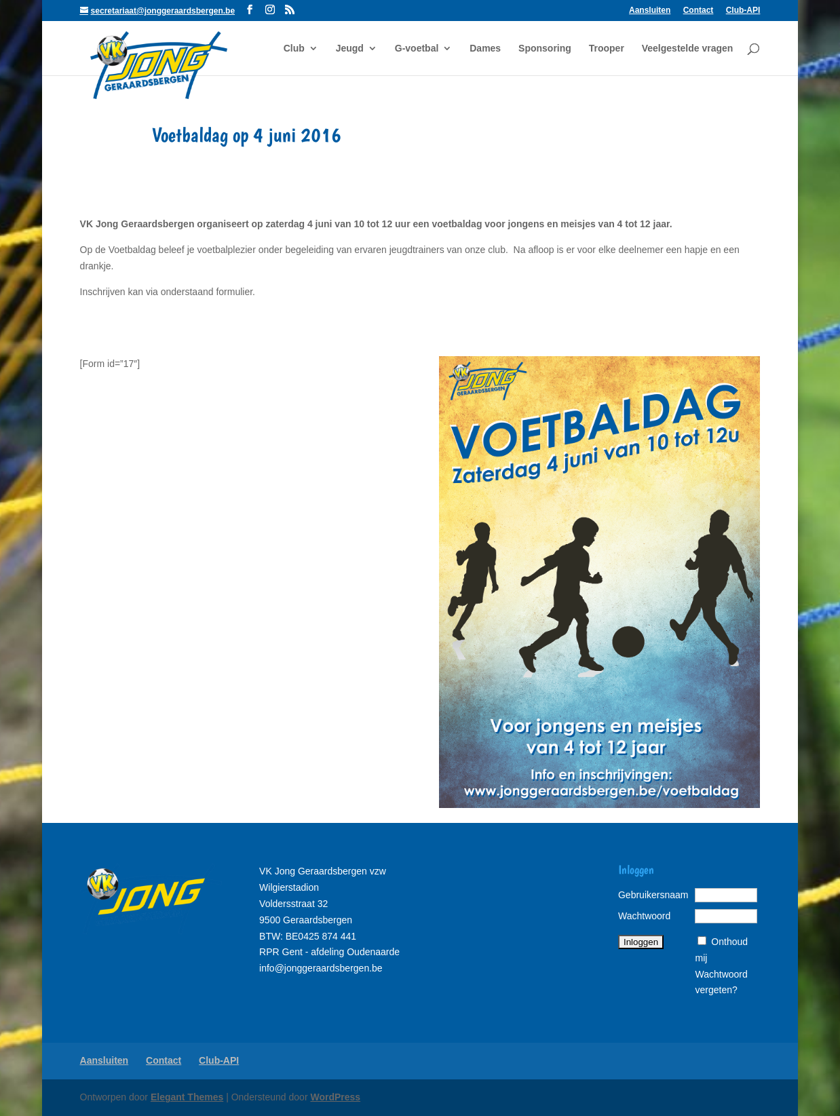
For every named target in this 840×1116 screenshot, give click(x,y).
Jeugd (350, 48)
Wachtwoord (644, 915)
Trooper (606, 48)
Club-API (743, 10)
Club (294, 48)
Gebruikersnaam (653, 894)
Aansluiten (649, 10)
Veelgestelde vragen (687, 48)
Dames (485, 48)
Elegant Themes (187, 1097)
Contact (698, 10)
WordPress (335, 1097)
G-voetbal (417, 48)
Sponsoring (544, 48)
